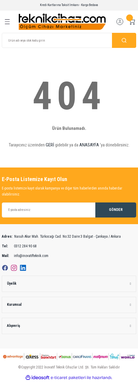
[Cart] (132, 21)
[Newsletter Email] (69, 210)
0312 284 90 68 (19, 246)
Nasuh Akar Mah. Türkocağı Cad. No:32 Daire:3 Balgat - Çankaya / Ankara (61, 237)
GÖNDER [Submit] (116, 210)
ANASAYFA (89, 145)
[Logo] (62, 21)
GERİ (50, 145)
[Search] (69, 40)
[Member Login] (120, 21)
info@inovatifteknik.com (25, 256)
